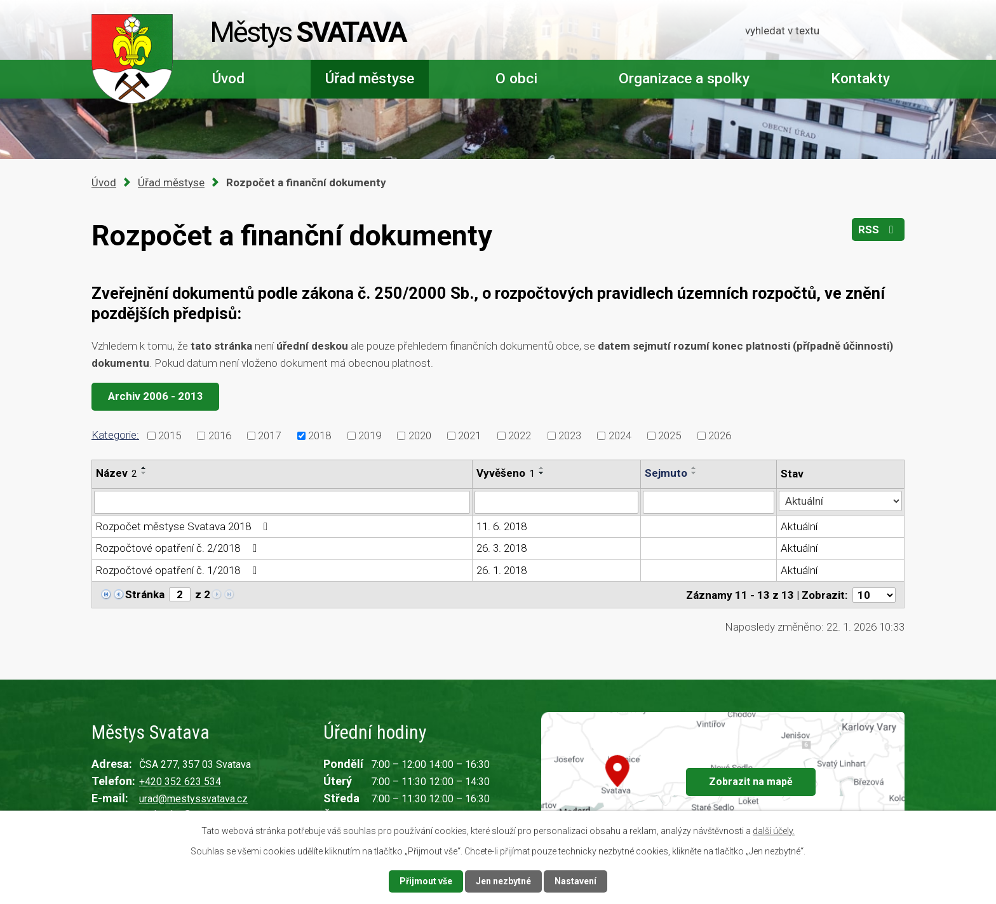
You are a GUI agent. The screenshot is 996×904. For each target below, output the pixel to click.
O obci (516, 78)
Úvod (228, 78)
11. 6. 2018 (501, 526)
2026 (719, 434)
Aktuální (799, 526)
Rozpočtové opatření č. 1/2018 (179, 570)
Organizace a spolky (684, 78)
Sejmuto (666, 473)
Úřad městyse (369, 78)
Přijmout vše (426, 881)
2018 (319, 434)
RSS (878, 229)
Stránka (145, 594)
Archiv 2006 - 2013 (155, 396)
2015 (169, 434)
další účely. (774, 831)
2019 (369, 434)
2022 (519, 434)
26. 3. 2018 (501, 548)
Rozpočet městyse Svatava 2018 (184, 526)
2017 (269, 434)
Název (116, 473)
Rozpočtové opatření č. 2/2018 (179, 548)
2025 (669, 434)
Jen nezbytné (503, 881)
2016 (219, 434)
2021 (469, 434)
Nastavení (575, 881)
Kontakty (860, 78)
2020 (419, 434)
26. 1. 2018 (501, 570)
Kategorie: (115, 434)
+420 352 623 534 (180, 782)
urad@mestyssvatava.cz (193, 799)
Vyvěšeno (505, 473)
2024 (620, 434)
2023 (569, 434)
